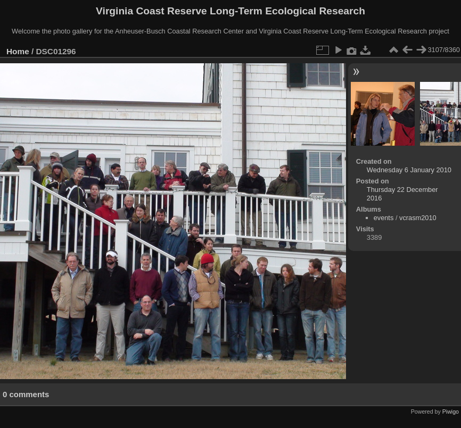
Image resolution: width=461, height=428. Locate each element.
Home (17, 51)
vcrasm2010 (418, 218)
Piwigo (450, 411)
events (384, 218)
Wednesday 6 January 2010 (409, 170)
